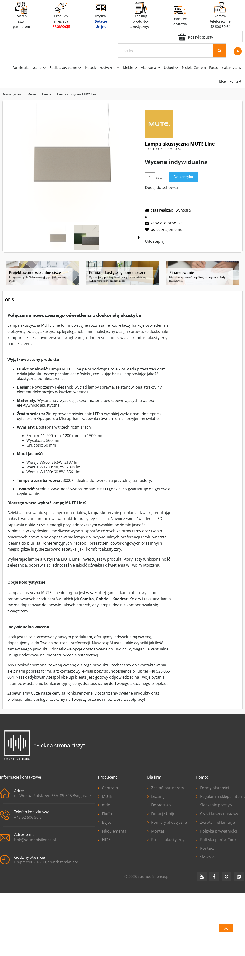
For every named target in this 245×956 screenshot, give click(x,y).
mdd (104, 804)
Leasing (156, 796)
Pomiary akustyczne (167, 821)
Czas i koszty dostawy (217, 813)
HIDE (104, 839)
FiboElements (112, 830)
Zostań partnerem (165, 787)
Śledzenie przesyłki (214, 804)
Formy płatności (212, 787)
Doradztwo (159, 804)
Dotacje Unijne (162, 813)
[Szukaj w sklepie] (166, 50)
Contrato (108, 787)
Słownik (205, 856)
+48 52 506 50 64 (29, 817)
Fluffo (105, 813)
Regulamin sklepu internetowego (220, 796)
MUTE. (105, 796)
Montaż (155, 830)
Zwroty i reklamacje (215, 821)
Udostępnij (155, 241)
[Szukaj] (219, 50)
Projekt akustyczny (165, 839)
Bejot (104, 821)
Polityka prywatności (216, 830)
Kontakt (205, 847)
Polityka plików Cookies (218, 839)
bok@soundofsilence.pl (35, 840)
